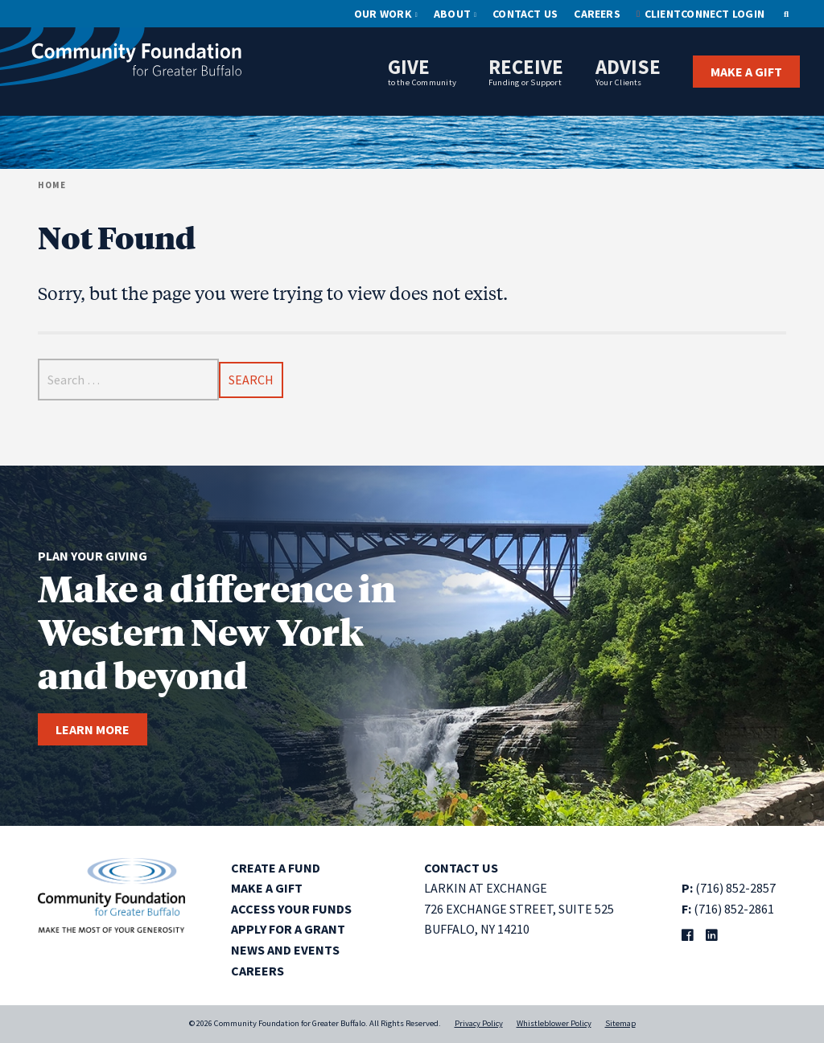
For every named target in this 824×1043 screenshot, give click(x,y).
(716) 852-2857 (735, 888)
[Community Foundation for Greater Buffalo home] (120, 60)
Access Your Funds (291, 909)
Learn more (93, 729)
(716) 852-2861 (734, 909)
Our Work (383, 13)
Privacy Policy (479, 1023)
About (452, 13)
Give (422, 71)
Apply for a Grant (288, 929)
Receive (525, 71)
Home (52, 185)
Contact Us (525, 13)
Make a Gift (746, 72)
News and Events (285, 950)
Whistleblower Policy (554, 1023)
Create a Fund (275, 868)
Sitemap (620, 1023)
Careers (597, 13)
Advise (628, 71)
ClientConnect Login (704, 13)
